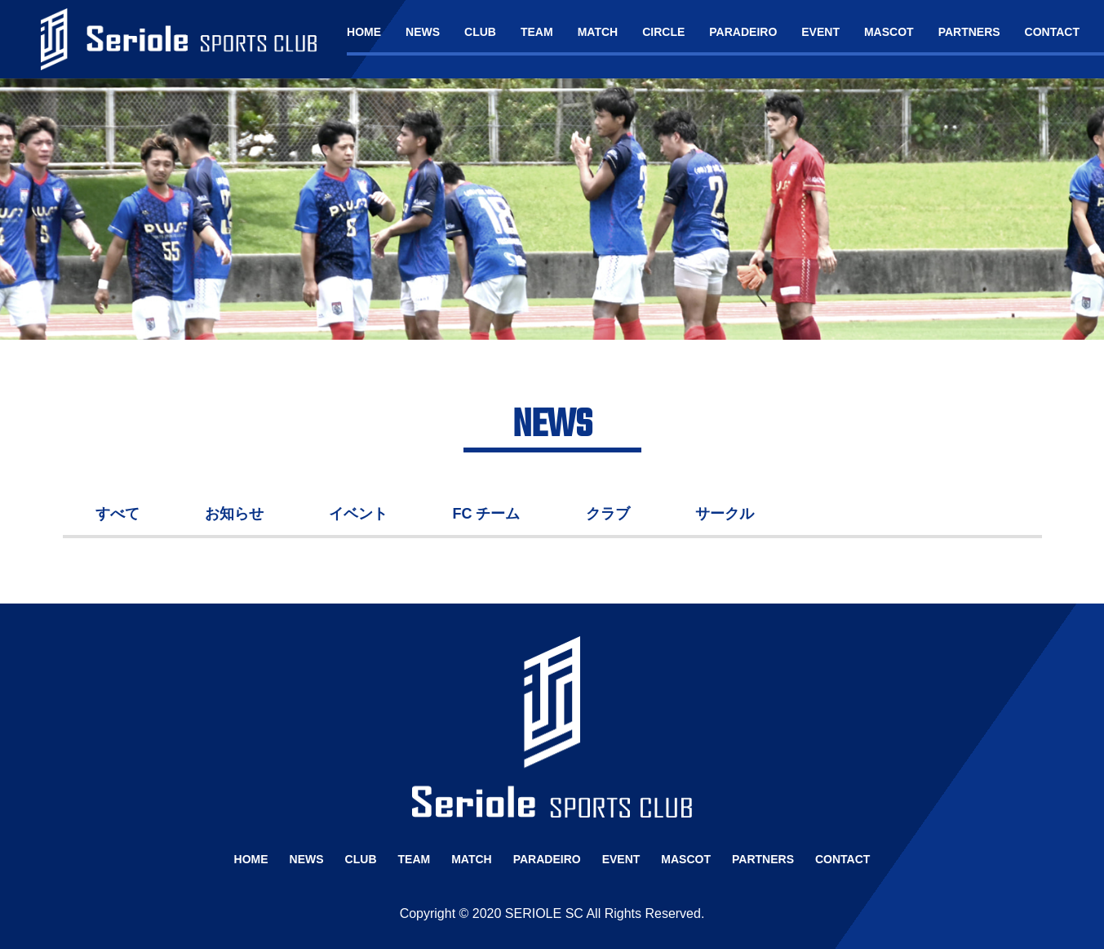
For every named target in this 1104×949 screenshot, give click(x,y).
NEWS (423, 31)
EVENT (820, 31)
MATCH (598, 31)
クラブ (608, 514)
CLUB (480, 31)
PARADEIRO (743, 31)
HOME (364, 31)
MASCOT (889, 31)
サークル (724, 514)
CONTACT (1052, 31)
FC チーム (487, 514)
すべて (117, 514)
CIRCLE (663, 31)
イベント (358, 514)
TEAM (537, 31)
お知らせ (234, 514)
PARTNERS (969, 31)
